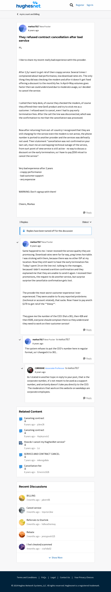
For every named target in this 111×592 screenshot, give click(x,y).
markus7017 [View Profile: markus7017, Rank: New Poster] (33, 26)
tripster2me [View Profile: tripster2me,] (47, 512)
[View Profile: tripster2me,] (22, 510)
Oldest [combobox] (87, 222)
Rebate (30, 532)
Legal (53, 577)
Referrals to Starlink (37, 520)
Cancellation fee (32, 465)
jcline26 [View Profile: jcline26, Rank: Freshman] (40, 424)
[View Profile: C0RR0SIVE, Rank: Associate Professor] (30, 370)
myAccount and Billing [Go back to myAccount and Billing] (28, 14)
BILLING (31, 495)
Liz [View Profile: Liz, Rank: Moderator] (38, 448)
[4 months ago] (33, 549)
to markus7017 (63, 339)
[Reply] (87, 213)
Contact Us (65, 577)
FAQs (43, 577)
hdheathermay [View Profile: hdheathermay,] (49, 524)
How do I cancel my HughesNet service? (44, 441)
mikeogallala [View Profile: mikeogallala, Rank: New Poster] (43, 460)
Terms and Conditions (27, 577)
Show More (55, 557)
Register (80, 5)
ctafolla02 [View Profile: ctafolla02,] (46, 548)
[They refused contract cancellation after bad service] (35, 246)
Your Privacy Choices (84, 577)
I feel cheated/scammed (39, 544)
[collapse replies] (17, 242)
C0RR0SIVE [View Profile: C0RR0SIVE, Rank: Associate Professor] (40, 368)
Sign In (90, 5)
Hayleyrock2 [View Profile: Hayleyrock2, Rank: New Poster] (43, 436)
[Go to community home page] (29, 5)
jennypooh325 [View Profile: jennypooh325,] (48, 536)
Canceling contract (34, 418)
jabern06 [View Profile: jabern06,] (46, 499)
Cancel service (34, 507)
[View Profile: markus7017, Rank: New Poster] (23, 28)
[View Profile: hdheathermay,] (22, 522)
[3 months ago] (33, 500)
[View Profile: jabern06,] (22, 498)
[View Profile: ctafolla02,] (22, 547)
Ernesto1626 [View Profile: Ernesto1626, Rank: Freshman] (43, 472)
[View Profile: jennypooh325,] (22, 534)
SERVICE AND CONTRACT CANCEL (42, 454)
